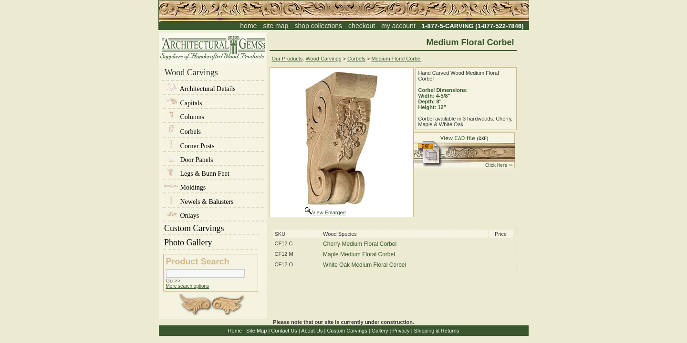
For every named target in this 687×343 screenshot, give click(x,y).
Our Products (287, 58)
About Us (312, 330)
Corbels (182, 131)
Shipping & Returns (436, 330)
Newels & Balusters (198, 201)
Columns (184, 117)
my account (398, 26)
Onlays (181, 215)
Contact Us (284, 330)
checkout (361, 26)
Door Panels (188, 159)
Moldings (185, 187)
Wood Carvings (323, 58)
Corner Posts (189, 146)
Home (235, 330)
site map (275, 26)
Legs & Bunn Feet (196, 173)
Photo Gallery (210, 242)
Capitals (183, 103)
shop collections (318, 26)
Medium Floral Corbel (396, 58)
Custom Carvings (211, 228)
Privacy (401, 330)
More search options (187, 286)
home (248, 26)
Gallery (380, 330)
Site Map (256, 330)
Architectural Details (200, 88)
